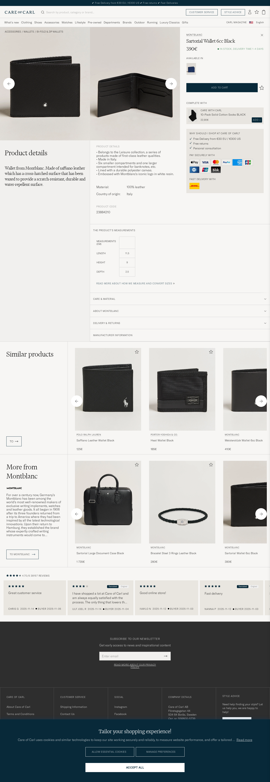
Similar (30, 354)
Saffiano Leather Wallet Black (95, 440)
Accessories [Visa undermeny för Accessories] (51, 22)
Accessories (13, 31)
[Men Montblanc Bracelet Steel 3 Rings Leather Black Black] (182, 502)
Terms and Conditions (20, 714)
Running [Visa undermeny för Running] (152, 22)
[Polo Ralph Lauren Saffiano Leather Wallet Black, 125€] (108, 399)
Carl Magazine (236, 22)
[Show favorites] (257, 12)
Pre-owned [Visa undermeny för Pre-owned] (94, 22)
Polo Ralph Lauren (89, 434)
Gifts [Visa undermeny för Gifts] (185, 22)
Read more (244, 740)
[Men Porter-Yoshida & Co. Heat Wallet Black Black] (182, 389)
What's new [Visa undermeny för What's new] (11, 22)
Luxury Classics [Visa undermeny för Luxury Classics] (170, 22)
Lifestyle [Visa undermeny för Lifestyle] (80, 22)
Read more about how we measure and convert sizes (134, 283)
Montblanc (194, 35)
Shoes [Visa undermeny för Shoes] (38, 22)
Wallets (29, 31)
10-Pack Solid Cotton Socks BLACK (223, 114)
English (260, 22)
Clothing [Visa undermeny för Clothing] (26, 22)
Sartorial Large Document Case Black (100, 553)
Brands (127, 22)
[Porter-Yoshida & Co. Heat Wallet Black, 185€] (182, 399)
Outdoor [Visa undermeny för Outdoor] (139, 22)
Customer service (201, 12)
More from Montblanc (21, 471)
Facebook (120, 714)
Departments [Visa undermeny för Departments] (112, 22)
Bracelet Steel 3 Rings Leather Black (173, 553)
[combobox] (260, 22)
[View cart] (263, 12)
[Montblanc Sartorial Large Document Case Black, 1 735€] (108, 512)
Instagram (120, 707)
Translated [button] (113, 586)
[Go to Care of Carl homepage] (20, 12)
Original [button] (125, 586)
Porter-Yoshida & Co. (164, 434)
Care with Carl (211, 110)
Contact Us (67, 714)
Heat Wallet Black (162, 440)
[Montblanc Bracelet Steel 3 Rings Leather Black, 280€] (182, 512)
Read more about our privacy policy (135, 666)
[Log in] (249, 12)
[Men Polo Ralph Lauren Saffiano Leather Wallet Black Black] (108, 389)
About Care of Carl (18, 707)
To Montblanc (22, 554)
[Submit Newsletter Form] (165, 656)
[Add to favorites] (136, 352)
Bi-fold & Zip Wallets (50, 31)
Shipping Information (73, 707)
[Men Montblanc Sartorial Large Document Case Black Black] (108, 502)
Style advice (233, 12)
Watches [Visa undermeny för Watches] (67, 22)
